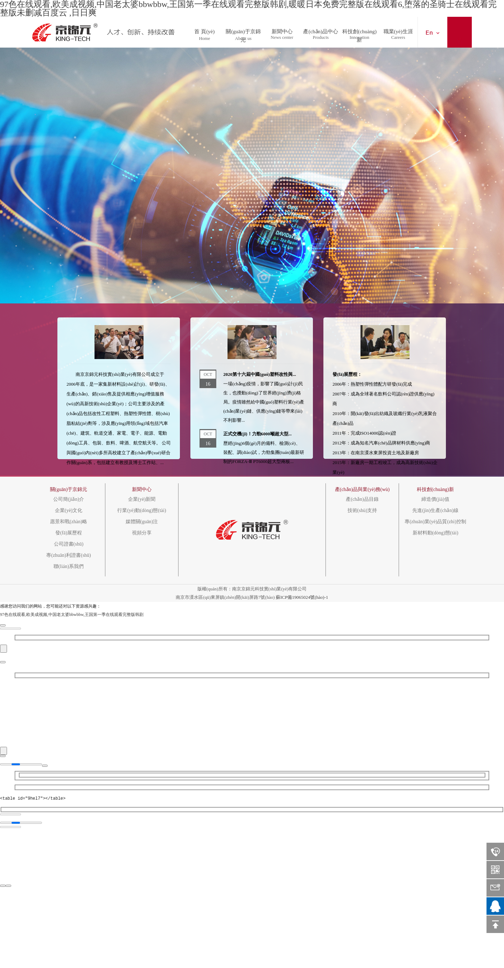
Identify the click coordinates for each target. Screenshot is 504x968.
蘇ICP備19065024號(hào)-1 (302, 597)
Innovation (359, 37)
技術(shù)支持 (362, 510)
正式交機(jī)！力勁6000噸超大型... (257, 433)
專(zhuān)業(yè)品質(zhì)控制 (435, 521)
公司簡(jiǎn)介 (68, 499)
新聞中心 (282, 30)
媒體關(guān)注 (142, 521)
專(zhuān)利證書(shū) (68, 555)
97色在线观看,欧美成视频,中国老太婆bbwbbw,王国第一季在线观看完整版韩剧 (72, 614)
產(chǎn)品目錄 (362, 499)
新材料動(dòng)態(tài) (435, 533)
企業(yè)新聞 (142, 499)
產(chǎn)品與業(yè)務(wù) (362, 489)
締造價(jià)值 (435, 499)
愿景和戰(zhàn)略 (68, 521)
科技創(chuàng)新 (359, 30)
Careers (398, 37)
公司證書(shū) (69, 544)
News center (282, 37)
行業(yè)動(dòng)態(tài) (141, 510)
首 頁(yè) (204, 30)
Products (321, 37)
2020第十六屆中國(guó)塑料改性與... (259, 374)
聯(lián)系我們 (69, 566)
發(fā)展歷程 (68, 533)
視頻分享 (142, 533)
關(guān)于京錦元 (243, 30)
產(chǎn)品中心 (320, 30)
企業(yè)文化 (69, 510)
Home (204, 38)
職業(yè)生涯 (398, 30)
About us (243, 38)
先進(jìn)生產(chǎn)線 (435, 510)
